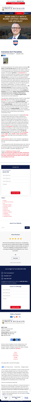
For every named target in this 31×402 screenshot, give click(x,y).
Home (4, 13)
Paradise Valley (23, 133)
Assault (4, 200)
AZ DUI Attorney (8, 152)
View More (15, 258)
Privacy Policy (15, 355)
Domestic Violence (7, 206)
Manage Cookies (24, 367)
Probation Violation (7, 212)
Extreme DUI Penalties (6, 154)
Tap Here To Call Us (15, 3)
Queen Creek (4, 135)
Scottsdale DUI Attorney (8, 156)
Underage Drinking (7, 216)
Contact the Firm (5, 139)
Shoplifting (5, 213)
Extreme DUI (22, 72)
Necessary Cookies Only (16, 398)
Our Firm (11, 13)
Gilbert (6, 133)
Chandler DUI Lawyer (18, 152)
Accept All (5, 398)
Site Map (15, 357)
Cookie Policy (17, 367)
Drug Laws (5, 207)
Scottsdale (25, 132)
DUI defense (9, 126)
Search (27, 227)
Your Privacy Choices (7, 367)
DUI (19, 151)
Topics (3, 198)
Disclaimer (15, 354)
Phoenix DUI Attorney (12, 155)
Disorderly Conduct (7, 204)
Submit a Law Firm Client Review (15, 262)
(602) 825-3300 (12, 332)
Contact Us (19, 13)
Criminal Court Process (11, 151)
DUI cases (26, 115)
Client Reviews (15, 234)
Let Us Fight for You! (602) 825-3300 (15, 269)
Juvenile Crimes (6, 210)
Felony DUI (5, 209)
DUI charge (3, 99)
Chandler (14, 133)
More (27, 13)
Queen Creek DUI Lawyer (23, 155)
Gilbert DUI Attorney (17, 154)
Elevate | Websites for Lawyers (15, 400)
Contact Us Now (15, 192)
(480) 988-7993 (10, 333)
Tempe (17, 133)
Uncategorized (6, 214)
